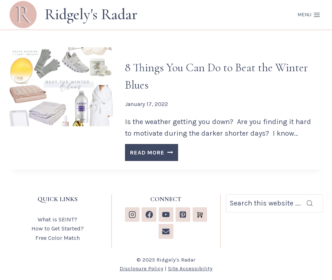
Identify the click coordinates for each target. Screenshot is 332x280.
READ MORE (154, 153)
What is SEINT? (57, 219)
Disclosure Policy (141, 268)
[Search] (274, 203)
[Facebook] (149, 214)
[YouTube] (166, 214)
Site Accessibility (190, 268)
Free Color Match (57, 237)
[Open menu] (308, 15)
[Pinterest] (183, 214)
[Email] (166, 231)
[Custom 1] (200, 214)
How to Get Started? (57, 228)
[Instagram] (132, 214)
